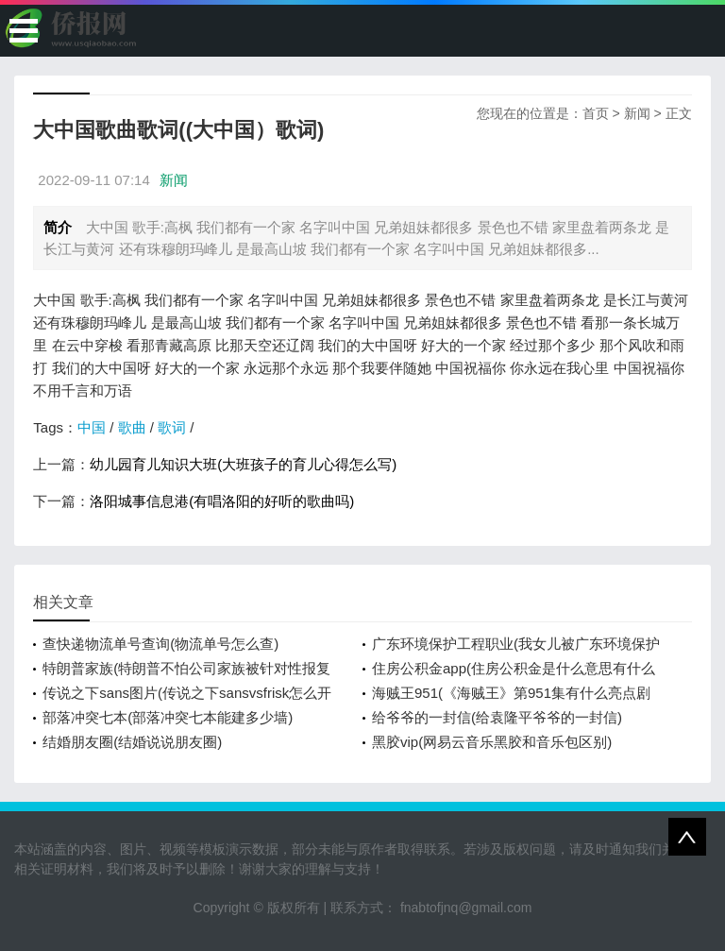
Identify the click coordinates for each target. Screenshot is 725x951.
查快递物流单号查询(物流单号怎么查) (160, 644)
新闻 (637, 113)
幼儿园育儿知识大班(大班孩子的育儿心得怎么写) (243, 464)
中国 (91, 427)
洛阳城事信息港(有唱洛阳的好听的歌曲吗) (222, 501)
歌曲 (132, 427)
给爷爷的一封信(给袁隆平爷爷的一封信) (497, 717)
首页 (595, 113)
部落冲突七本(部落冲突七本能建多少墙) (167, 717)
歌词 (172, 427)
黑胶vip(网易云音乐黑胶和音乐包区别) (492, 742)
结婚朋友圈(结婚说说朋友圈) (132, 742)
